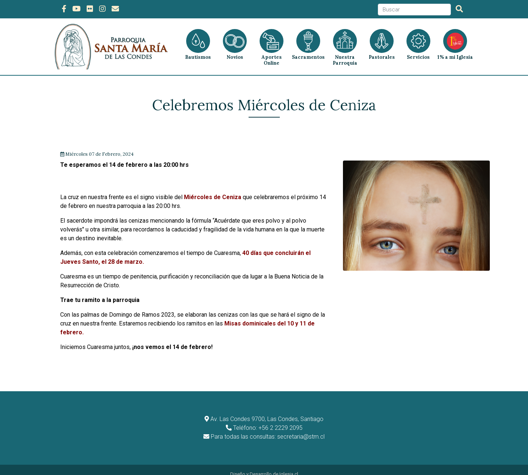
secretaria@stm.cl (301, 427)
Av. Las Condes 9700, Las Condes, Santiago (266, 410)
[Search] (414, 10)
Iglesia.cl (288, 465)
